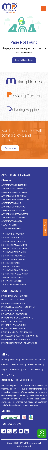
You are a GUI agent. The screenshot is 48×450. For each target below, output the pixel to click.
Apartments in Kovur (11, 203)
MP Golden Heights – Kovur (13, 300)
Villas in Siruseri (9, 225)
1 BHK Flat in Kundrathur (12, 234)
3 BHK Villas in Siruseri (11, 281)
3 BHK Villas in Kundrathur (13, 285)
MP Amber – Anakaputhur (13, 303)
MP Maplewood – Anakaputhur (15, 339)
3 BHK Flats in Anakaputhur (14, 249)
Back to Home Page (24, 60)
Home (4, 359)
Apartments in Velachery (13, 210)
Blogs (4, 369)
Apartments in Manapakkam (14, 214)
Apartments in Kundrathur (14, 185)
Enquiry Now (45, 227)
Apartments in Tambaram (13, 218)
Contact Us (15, 369)
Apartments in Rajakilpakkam (15, 200)
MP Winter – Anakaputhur (13, 329)
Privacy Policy (7, 374)
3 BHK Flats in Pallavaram (13, 259)
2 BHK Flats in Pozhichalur (13, 252)
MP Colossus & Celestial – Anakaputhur (20, 336)
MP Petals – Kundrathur (12, 311)
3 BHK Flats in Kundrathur (13, 241)
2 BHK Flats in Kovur (10, 263)
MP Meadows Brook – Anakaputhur (17, 318)
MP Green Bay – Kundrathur (14, 314)
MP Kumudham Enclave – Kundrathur (18, 307)
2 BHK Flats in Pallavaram (13, 256)
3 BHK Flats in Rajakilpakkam (14, 274)
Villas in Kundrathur (11, 228)
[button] (43, 8)
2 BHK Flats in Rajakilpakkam (14, 270)
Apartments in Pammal (12, 221)
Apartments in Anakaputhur (14, 189)
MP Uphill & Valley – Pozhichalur (16, 332)
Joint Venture (18, 364)
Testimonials (35, 369)
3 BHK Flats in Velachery (12, 277)
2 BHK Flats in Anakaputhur (14, 245)
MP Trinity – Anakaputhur (13, 325)
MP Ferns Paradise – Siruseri (14, 296)
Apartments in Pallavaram (14, 192)
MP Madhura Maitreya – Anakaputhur (19, 343)
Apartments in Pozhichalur (14, 196)
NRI (24, 369)
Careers (4, 364)
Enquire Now (10, 148)
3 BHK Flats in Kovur (10, 267)
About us (14, 359)
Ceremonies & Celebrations (33, 359)
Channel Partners (34, 364)
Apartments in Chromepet (13, 207)
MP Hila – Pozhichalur (11, 321)
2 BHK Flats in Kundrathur (13, 238)
